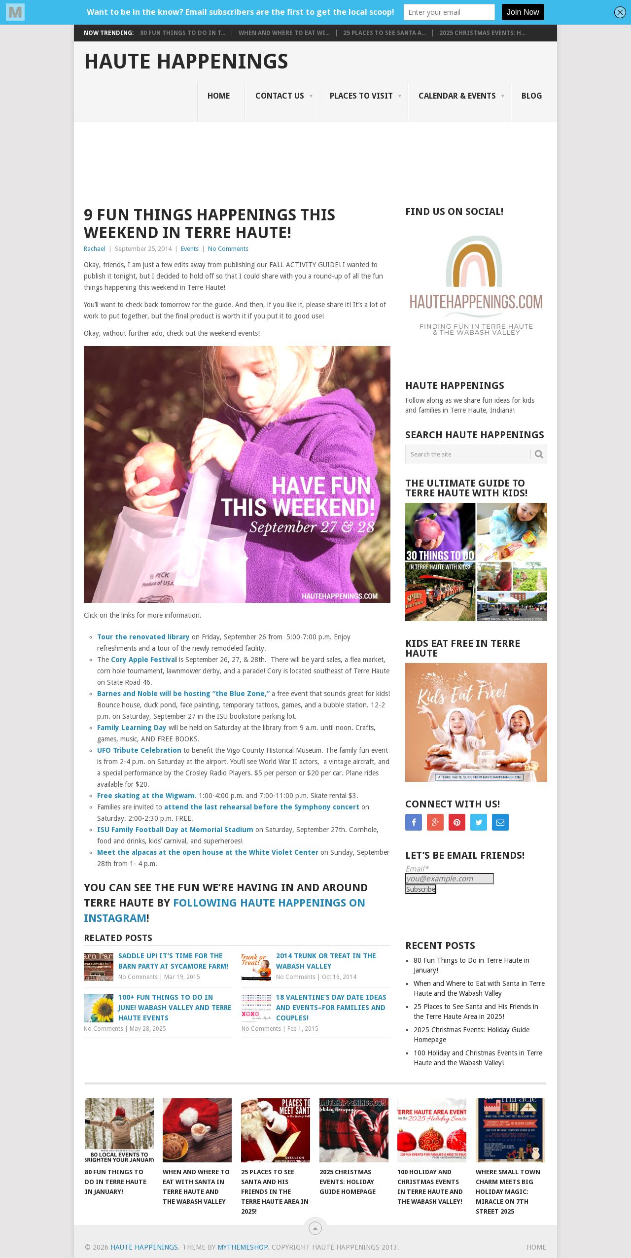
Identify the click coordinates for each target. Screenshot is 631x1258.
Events (190, 248)
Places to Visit (361, 96)
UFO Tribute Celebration (139, 750)
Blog (532, 96)
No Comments (228, 248)
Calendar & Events (457, 96)
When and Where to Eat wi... (284, 33)
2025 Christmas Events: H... (482, 33)
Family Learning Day (132, 728)
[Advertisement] (309, 156)
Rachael (94, 248)
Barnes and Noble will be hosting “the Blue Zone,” (183, 694)
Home (219, 96)
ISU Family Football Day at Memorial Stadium (175, 830)
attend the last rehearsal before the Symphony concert (261, 807)
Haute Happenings (186, 61)
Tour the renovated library (143, 637)
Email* (416, 869)
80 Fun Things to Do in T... (182, 33)
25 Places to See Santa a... (384, 33)
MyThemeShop (242, 1247)
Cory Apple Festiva (143, 660)
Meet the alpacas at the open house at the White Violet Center (207, 852)
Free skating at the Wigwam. (147, 796)
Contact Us (279, 96)
